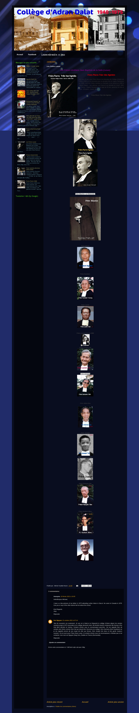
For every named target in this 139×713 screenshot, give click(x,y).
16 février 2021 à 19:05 (68, 596)
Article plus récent (54, 702)
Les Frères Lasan (31, 142)
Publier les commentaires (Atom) (65, 706)
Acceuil (20, 54)
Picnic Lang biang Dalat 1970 (33, 129)
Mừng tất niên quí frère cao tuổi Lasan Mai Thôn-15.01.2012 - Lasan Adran (33, 117)
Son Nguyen (58, 620)
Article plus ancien (116, 702)
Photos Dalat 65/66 (32, 155)
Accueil (85, 702)
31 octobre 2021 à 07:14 (70, 620)
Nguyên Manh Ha (31, 79)
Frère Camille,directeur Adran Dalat (33, 168)
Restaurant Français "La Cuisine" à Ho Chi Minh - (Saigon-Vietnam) (33, 102)
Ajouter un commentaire (57, 642)
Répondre (57, 614)
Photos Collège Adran (32, 66)
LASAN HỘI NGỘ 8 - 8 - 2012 (53, 55)
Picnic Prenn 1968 (31, 181)
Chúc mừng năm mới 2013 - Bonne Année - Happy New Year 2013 (32, 92)
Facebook (32, 54)
